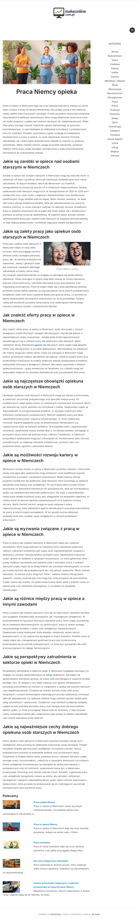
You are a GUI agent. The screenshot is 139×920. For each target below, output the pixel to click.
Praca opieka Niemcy (44, 802)
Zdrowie (115, 155)
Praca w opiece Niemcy (45, 824)
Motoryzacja (114, 89)
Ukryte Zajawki (115, 139)
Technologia (115, 126)
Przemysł (115, 110)
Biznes (115, 51)
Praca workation (42, 842)
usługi (49, 674)
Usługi (115, 147)
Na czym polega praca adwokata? (51, 861)
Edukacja (115, 64)
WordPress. (56, 914)
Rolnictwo (115, 114)
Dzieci (115, 60)
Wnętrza (115, 151)
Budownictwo (115, 55)
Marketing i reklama (115, 80)
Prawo (115, 105)
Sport (115, 122)
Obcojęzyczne (115, 97)
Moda (115, 85)
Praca (115, 101)
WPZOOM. (96, 914)
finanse (115, 68)
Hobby (114, 72)
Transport (115, 130)
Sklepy (114, 118)
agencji (38, 345)
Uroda (115, 143)
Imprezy (115, 76)
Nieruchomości (115, 93)
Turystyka (115, 134)
